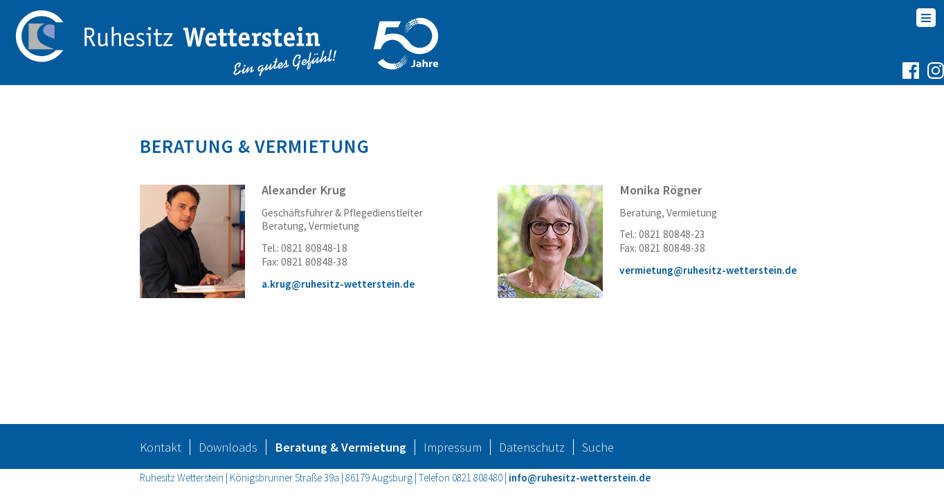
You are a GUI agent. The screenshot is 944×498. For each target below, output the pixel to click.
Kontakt (160, 459)
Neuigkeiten (578, 110)
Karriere (494, 110)
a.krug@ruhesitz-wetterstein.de (338, 295)
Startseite (174, 110)
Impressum (453, 459)
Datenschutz (532, 459)
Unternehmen (401, 110)
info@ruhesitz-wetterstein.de (580, 489)
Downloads (228, 459)
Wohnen (250, 110)
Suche (598, 459)
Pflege (314, 110)
